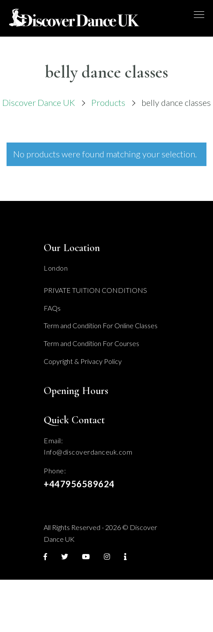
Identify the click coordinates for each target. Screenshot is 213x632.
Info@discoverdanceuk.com (88, 452)
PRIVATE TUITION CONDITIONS (95, 290)
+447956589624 (79, 484)
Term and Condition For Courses (91, 343)
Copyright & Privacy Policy (83, 361)
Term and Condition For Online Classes (101, 325)
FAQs (52, 308)
